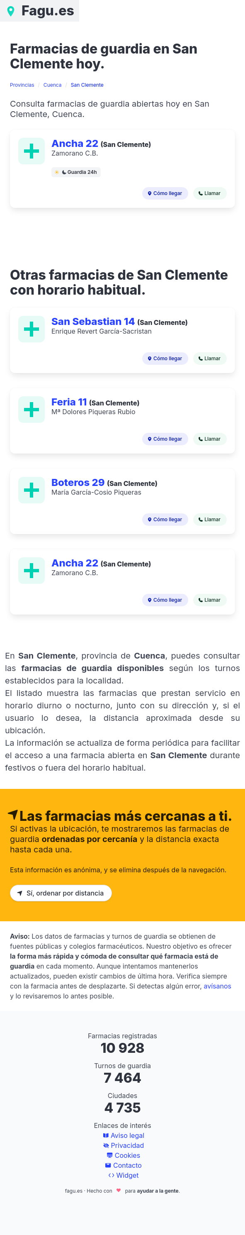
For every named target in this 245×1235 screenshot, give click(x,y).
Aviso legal (122, 1135)
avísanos (217, 986)
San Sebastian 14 (94, 321)
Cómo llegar (164, 193)
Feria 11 (70, 402)
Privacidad (122, 1145)
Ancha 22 (75, 143)
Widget (123, 1175)
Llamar (209, 193)
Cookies (122, 1155)
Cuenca (53, 85)
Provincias (22, 85)
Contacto (122, 1165)
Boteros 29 (79, 482)
